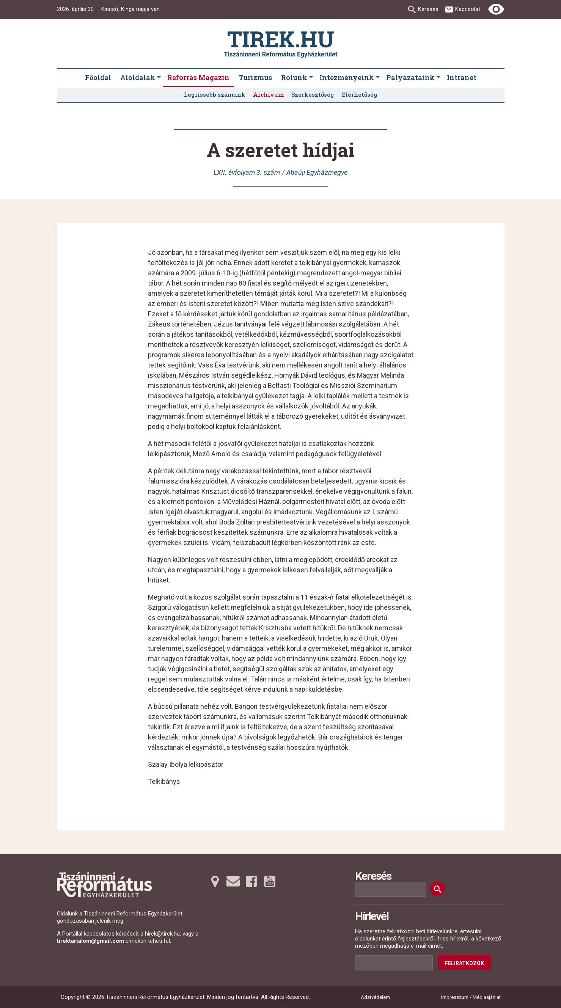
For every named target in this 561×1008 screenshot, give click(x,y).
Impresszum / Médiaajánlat (471, 997)
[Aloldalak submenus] (159, 78)
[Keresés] (437, 889)
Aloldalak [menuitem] (137, 77)
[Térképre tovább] (215, 881)
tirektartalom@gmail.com (90, 940)
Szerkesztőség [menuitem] (312, 94)
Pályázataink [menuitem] (410, 77)
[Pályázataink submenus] (438, 78)
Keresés (428, 9)
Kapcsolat (467, 9)
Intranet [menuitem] (461, 77)
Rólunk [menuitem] (294, 77)
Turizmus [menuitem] (255, 77)
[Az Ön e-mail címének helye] (394, 962)
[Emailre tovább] (233, 881)
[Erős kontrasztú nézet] (496, 9)
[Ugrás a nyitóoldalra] (281, 44)
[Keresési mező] (390, 889)
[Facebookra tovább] (251, 881)
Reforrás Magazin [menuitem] (198, 77)
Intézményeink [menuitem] (346, 77)
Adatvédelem (375, 997)
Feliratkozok (464, 963)
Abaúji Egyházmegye (316, 172)
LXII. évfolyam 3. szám (247, 172)
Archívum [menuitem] (268, 94)
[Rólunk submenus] (311, 78)
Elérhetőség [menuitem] (359, 94)
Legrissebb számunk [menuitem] (214, 94)
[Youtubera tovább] (270, 881)
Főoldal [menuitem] (98, 77)
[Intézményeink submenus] (378, 78)
